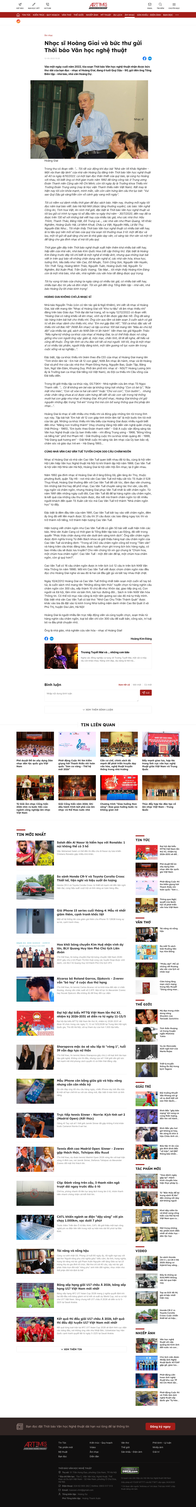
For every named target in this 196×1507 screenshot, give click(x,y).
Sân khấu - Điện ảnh (149, 15)
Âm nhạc (130, 15)
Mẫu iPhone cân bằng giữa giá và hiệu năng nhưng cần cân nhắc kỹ (89, 1082)
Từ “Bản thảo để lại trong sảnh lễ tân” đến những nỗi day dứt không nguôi (169, 1196)
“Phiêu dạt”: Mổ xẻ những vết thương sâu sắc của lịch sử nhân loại (169, 967)
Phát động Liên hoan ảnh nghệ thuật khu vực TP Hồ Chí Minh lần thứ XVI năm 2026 (169, 1380)
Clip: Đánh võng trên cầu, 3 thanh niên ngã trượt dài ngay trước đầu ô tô (88, 1184)
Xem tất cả (124, 684)
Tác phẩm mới (148, 1169)
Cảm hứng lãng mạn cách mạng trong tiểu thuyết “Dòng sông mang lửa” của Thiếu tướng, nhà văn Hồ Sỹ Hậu (169, 989)
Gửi (145, 692)
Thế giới (79, 15)
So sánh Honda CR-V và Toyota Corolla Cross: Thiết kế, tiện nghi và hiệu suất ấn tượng (91, 878)
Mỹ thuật (106, 15)
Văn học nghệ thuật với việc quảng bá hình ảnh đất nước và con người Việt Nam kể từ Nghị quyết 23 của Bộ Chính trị (169, 1347)
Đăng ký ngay (160, 1426)
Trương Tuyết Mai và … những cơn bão (105, 652)
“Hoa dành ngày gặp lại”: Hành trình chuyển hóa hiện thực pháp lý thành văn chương (169, 1180)
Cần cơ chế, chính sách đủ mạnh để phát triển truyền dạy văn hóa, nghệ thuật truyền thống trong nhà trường (118, 765)
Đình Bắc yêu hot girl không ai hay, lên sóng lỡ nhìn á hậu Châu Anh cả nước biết (169, 1133)
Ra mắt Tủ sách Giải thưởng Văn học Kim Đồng (168, 949)
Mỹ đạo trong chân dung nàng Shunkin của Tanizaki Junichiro (169, 1014)
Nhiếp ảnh (145, 1333)
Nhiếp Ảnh (92, 15)
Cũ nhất (148, 684)
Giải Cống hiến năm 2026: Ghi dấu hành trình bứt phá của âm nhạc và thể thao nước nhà (76, 806)
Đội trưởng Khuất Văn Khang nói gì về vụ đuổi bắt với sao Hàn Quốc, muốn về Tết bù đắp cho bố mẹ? (169, 1099)
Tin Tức (26, 15)
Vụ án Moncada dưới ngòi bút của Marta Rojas (169, 1049)
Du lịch (117, 15)
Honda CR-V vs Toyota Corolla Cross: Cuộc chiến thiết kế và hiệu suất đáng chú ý (169, 1315)
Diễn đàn (94, 1456)
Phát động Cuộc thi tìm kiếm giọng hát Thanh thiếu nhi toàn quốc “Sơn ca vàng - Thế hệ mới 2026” (76, 765)
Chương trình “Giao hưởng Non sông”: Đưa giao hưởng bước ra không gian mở (118, 806)
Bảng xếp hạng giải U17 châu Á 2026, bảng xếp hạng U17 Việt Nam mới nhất (91, 1286)
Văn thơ (66, 15)
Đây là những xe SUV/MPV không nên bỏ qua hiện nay (168, 1279)
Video (141, 1251)
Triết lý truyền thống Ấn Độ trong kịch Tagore (169, 1066)
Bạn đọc (168, 15)
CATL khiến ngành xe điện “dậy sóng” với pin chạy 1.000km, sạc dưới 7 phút (90, 1218)
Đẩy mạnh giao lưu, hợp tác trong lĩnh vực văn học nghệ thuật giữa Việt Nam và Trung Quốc (159, 765)
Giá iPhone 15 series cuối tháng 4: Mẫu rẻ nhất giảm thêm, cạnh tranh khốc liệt (91, 912)
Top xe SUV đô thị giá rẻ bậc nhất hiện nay (169, 1295)
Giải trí (143, 1086)
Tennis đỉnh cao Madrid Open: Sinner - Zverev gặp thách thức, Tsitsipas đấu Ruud (90, 1150)
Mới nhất (137, 684)
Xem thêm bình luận (99, 709)
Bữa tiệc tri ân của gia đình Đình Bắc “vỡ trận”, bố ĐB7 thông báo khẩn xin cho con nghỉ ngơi (169, 1152)
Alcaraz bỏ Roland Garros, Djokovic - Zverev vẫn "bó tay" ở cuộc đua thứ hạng (90, 980)
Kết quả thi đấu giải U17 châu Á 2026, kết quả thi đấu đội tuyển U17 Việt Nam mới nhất (90, 1320)
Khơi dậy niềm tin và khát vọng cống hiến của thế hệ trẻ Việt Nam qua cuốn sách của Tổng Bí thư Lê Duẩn (170, 1217)
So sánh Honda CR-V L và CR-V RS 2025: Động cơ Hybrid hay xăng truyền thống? (169, 1262)
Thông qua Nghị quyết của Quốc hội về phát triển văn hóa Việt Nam (169, 903)
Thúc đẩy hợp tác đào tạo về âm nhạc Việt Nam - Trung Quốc (159, 806)
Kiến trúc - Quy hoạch (46, 15)
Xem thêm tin (73, 1349)
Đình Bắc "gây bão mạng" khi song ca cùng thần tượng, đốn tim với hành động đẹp (169, 1115)
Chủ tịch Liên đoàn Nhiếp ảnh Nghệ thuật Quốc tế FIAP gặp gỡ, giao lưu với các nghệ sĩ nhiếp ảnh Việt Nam (170, 1365)
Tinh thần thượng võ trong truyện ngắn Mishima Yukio (168, 1032)
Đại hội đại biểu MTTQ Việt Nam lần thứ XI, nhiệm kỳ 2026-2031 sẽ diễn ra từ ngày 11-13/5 (91, 1014)
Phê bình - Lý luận (162, 1442)
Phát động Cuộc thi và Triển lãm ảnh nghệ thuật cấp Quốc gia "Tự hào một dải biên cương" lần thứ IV (170, 1399)
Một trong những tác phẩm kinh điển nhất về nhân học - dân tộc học (170, 1232)
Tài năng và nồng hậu (73, 1250)
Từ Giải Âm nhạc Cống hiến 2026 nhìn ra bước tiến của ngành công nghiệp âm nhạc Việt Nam (33, 808)
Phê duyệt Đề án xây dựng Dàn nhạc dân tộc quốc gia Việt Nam (34, 763)
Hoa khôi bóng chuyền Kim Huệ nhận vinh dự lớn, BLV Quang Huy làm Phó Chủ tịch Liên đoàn (90, 948)
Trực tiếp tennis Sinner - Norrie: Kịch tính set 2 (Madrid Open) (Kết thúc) (91, 1116)
